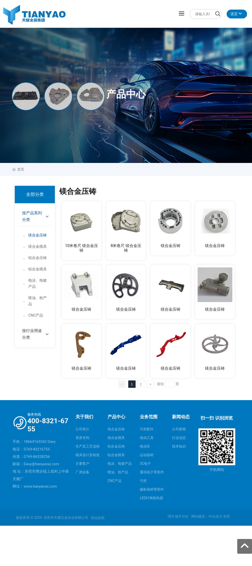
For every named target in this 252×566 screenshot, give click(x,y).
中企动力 (215, 516)
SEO (171, 516)
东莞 (226, 516)
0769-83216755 (37, 449)
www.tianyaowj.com (40, 486)
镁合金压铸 (170, 245)
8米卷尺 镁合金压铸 (126, 248)
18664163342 (35, 441)
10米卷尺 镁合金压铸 (81, 248)
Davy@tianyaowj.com (41, 464)
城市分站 (182, 516)
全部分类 (35, 194)
